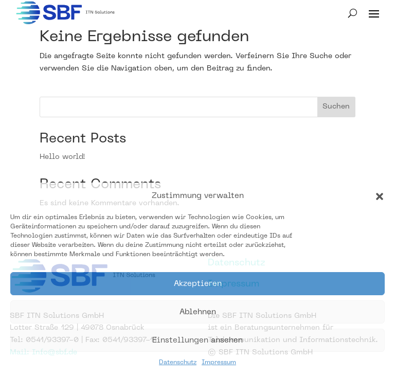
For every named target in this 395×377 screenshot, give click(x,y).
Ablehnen (197, 312)
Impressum (219, 363)
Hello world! (62, 157)
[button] (379, 196)
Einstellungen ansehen (197, 340)
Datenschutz (177, 363)
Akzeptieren (198, 284)
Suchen (336, 106)
